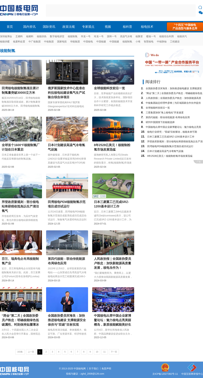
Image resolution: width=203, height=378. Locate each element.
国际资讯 (49, 26)
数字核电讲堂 (57, 36)
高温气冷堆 (126, 36)
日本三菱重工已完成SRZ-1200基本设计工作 (170, 136)
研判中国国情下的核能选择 (160, 122)
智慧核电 (148, 41)
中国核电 (88, 41)
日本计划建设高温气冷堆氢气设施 (165, 151)
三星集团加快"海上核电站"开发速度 (164, 112)
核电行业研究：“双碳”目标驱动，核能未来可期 (172, 131)
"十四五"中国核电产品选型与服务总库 (185, 26)
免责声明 (106, 368)
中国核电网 (80, 368)
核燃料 (29, 36)
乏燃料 (19, 36)
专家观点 (88, 26)
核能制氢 (72, 36)
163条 (20, 352)
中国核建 (101, 41)
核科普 (127, 26)
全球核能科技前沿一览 (157, 107)
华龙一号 (85, 36)
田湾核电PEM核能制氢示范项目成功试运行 (170, 146)
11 (104, 352)
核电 (20, 10)
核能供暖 (5, 41)
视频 (108, 26)
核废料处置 (19, 41)
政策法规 (68, 26)
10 (97, 352)
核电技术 (147, 26)
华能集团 (75, 41)
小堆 (138, 41)
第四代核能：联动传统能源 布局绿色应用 (167, 117)
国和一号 (112, 36)
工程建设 (175, 41)
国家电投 (62, 41)
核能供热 (41, 36)
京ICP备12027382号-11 (165, 373)
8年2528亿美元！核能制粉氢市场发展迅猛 (170, 156)
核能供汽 (182, 36)
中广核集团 (35, 41)
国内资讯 (29, 26)
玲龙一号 (99, 36)
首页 (10, 26)
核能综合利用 (166, 36)
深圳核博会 (6, 36)
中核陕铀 (162, 41)
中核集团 (49, 41)
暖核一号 (151, 36)
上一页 (31, 352)
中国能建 (114, 41)
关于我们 (93, 368)
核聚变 (139, 36)
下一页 (114, 352)
